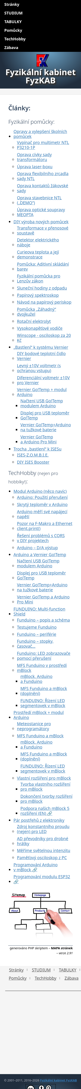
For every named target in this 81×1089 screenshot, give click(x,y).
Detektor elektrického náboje (38, 242)
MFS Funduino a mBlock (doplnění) (43, 691)
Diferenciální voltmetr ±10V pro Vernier (43, 380)
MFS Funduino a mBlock (40, 735)
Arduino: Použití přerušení (42, 497)
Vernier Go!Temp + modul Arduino (42, 392)
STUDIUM (41, 970)
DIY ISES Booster (33, 462)
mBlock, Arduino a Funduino (36, 679)
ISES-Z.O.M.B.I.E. (32, 454)
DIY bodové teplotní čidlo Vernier (41, 356)
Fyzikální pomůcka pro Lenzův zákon (38, 278)
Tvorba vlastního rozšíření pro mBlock (45, 787)
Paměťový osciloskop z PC (42, 857)
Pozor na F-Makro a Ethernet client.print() (44, 526)
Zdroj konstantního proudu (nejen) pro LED (43, 829)
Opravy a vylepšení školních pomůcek (40, 134)
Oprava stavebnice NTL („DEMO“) (39, 200)
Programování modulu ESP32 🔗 (41, 879)
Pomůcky (17, 978)
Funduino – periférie (36, 634)
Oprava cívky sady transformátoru (34, 157)
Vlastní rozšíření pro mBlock (44, 778)
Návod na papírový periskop (44, 302)
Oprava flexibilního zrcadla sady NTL (42, 176)
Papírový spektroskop (38, 295)
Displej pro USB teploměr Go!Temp (44, 415)
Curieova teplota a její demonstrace (38, 254)
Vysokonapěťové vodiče (39, 328)
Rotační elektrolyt (34, 321)
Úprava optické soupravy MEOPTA (41, 212)
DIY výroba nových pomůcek (40, 221)
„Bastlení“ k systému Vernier (40, 347)
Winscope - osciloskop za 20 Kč (44, 338)
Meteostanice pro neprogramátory (34, 726)
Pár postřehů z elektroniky (38, 820)
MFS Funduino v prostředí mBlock (42, 668)
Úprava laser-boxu (34, 166)
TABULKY (67, 970)
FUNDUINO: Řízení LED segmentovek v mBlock (42, 703)
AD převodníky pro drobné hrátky (42, 841)
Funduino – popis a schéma (43, 620)
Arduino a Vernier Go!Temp (39, 554)
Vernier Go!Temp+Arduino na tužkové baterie (45, 427)
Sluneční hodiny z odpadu (42, 288)
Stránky (16, 970)
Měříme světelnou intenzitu (43, 850)
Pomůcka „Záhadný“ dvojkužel (36, 312)
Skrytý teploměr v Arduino (42, 504)
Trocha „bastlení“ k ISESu (37, 448)
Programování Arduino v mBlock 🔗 (35, 867)
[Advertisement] (40, 1033)
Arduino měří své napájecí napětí (42, 514)
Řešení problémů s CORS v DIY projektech (41, 538)
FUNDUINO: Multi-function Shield (39, 611)
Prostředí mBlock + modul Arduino (38, 715)
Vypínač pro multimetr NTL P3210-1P (43, 145)
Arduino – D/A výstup (37, 547)
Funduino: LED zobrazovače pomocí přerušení (43, 656)
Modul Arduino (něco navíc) (40, 491)
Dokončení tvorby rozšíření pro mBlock (46, 799)
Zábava (72, 978)
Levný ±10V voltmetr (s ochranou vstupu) (39, 368)
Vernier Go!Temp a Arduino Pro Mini (38, 439)
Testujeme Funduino (36, 627)
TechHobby (45, 978)
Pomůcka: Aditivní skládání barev (43, 266)
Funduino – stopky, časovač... (35, 644)
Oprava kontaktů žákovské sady (42, 188)
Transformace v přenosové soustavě (42, 230)
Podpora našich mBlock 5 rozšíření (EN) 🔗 (44, 811)
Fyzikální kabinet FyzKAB (58, 1080)
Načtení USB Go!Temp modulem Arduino (41, 403)
